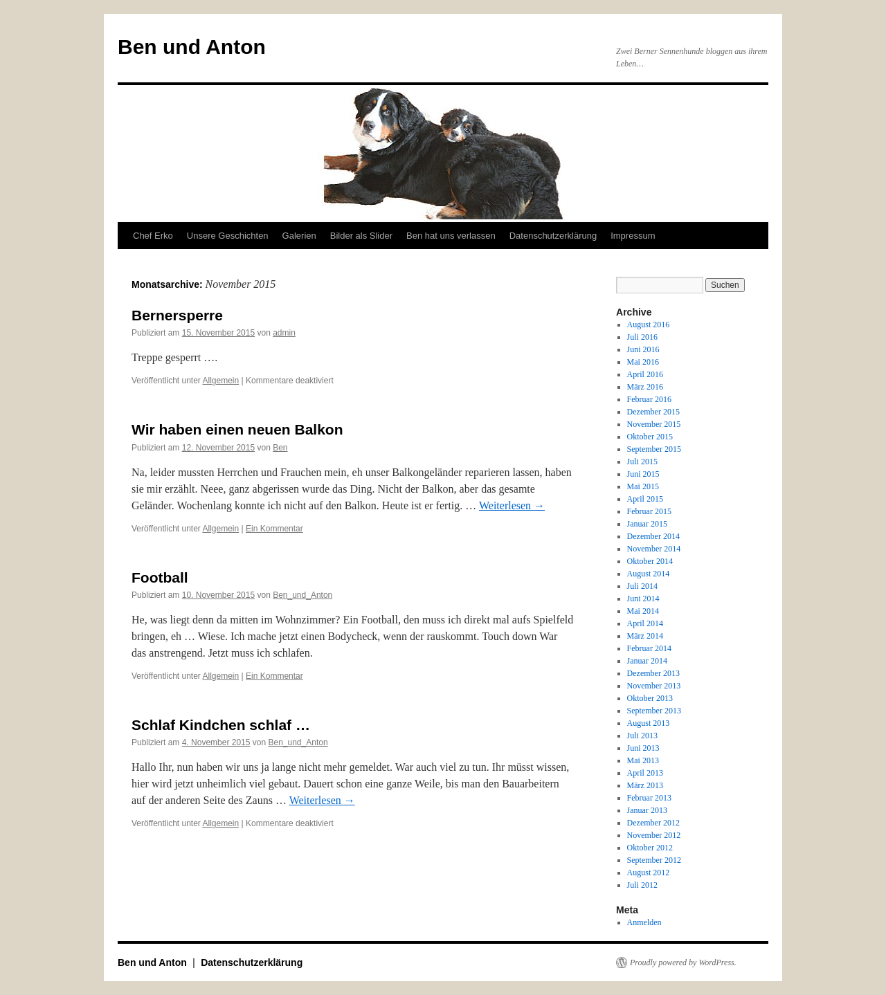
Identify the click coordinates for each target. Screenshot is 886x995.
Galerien (299, 235)
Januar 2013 (647, 810)
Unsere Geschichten (228, 235)
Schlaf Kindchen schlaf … (221, 725)
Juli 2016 (642, 337)
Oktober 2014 (650, 561)
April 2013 (645, 773)
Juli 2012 (642, 885)
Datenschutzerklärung (553, 235)
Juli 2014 (642, 586)
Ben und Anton (192, 46)
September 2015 (654, 449)
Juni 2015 (643, 474)
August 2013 (648, 723)
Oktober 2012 (650, 847)
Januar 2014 (647, 661)
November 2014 (654, 549)
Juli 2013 (642, 735)
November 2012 (654, 835)
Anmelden (644, 922)
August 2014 (648, 573)
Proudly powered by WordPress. (683, 962)
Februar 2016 (649, 399)
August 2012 (648, 872)
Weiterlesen (512, 505)
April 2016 (645, 374)
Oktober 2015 (650, 436)
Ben (280, 448)
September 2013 (654, 710)
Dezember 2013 (653, 673)
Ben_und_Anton (302, 595)
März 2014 (645, 636)
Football (160, 577)
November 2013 (654, 686)
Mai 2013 (643, 760)
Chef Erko (153, 235)
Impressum (633, 235)
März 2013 (645, 785)
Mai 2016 (643, 362)
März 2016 (645, 387)
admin (284, 333)
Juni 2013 (643, 748)
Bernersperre (177, 315)
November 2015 (654, 424)
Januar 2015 (647, 524)
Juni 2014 (643, 598)
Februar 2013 (649, 798)
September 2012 (654, 860)
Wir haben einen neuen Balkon (237, 429)
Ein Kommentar (274, 528)
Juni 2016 (643, 349)
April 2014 (645, 623)
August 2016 (648, 324)
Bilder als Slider (361, 235)
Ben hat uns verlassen (451, 235)
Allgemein (221, 380)
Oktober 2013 (650, 698)
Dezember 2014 (653, 536)
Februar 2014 (649, 648)
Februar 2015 (649, 511)
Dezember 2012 (653, 823)
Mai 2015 (643, 486)
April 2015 (645, 499)
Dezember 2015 (653, 412)
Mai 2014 (643, 611)
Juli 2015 (642, 461)
